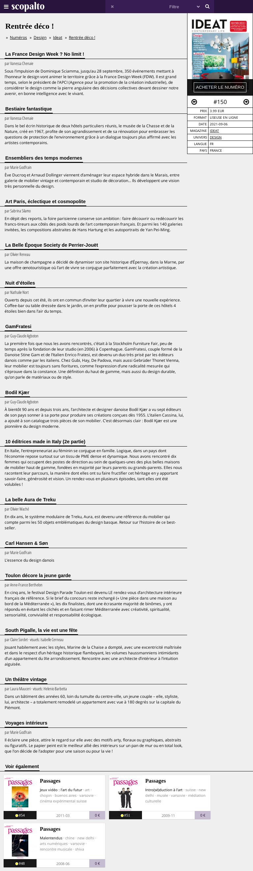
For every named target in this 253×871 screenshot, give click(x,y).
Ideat (214, 131)
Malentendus (51, 837)
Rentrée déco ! (82, 37)
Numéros (18, 37)
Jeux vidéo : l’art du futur (61, 789)
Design (216, 137)
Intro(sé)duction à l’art (164, 789)
